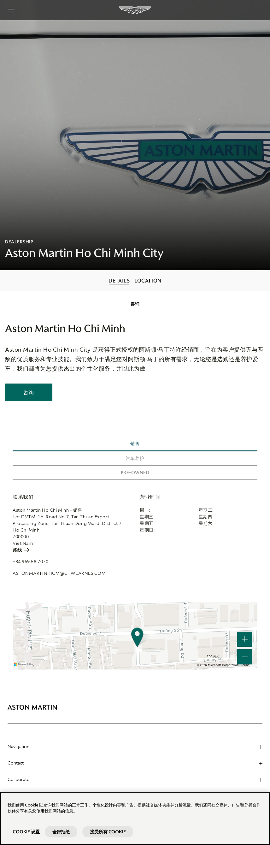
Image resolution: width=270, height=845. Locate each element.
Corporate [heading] (135, 779)
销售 (134, 443)
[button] (244, 656)
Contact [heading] (135, 763)
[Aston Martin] (135, 10)
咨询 (134, 304)
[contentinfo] (135, 280)
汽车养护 (135, 458)
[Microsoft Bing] (25, 664)
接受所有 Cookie (108, 832)
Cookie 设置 (26, 832)
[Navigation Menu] (11, 10)
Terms (245, 665)
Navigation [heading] (135, 746)
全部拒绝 (61, 832)
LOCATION (147, 280)
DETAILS (119, 280)
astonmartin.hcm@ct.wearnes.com (59, 573)
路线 (21, 550)
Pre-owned (135, 472)
